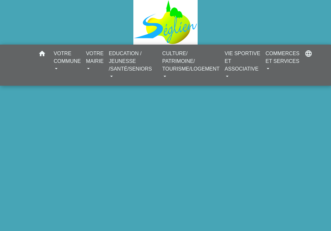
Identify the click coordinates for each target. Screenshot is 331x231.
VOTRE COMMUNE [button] (67, 57)
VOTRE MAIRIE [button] (94, 57)
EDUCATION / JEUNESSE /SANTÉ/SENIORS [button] (130, 61)
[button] (42, 54)
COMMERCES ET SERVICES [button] (282, 57)
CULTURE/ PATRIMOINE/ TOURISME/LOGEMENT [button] (190, 61)
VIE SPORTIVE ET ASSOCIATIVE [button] (242, 61)
